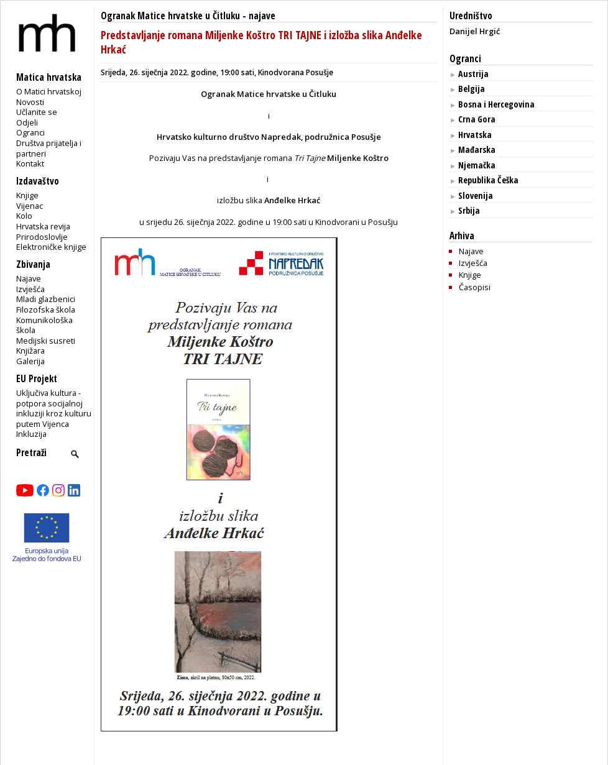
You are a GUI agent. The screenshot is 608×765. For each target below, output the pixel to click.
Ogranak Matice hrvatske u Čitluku (170, 15)
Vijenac (29, 205)
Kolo (24, 215)
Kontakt (30, 163)
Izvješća (30, 289)
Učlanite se (36, 111)
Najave (28, 278)
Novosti (30, 102)
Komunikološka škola (44, 325)
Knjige (27, 195)
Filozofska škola (45, 309)
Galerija (30, 361)
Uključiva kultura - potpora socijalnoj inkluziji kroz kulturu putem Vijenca (53, 408)
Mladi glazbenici (45, 299)
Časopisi (475, 287)
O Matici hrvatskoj (48, 91)
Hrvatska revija (43, 226)
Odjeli (27, 122)
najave (262, 15)
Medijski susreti (45, 340)
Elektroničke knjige (51, 246)
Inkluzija (31, 433)
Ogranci (30, 132)
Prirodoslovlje (42, 236)
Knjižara (30, 350)
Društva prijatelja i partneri (48, 148)
